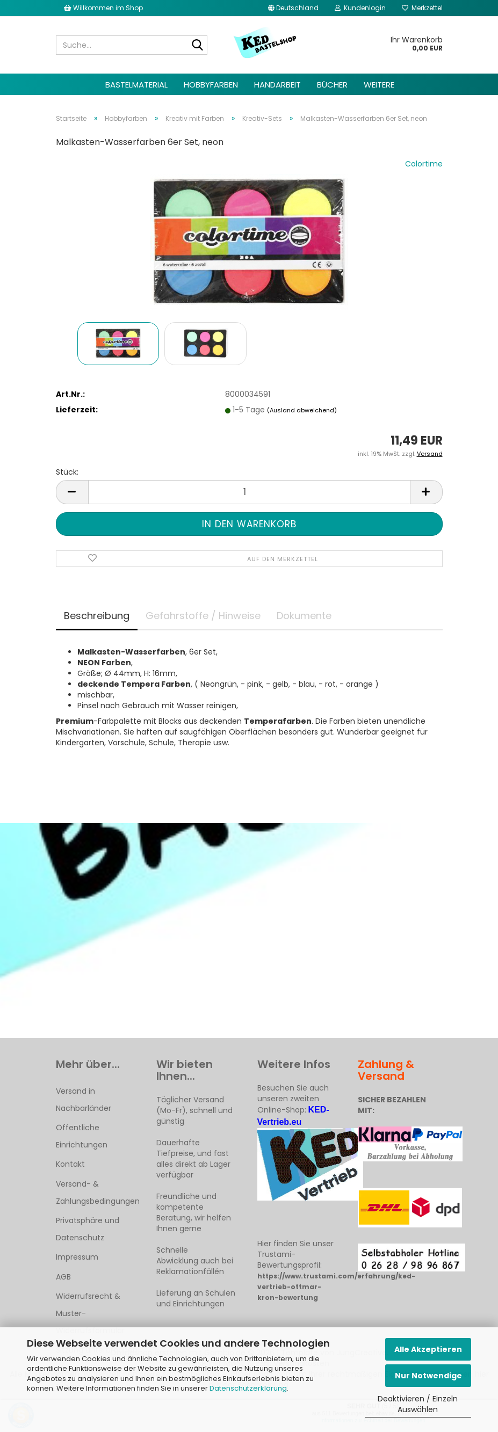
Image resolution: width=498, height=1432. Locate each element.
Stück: (67, 472)
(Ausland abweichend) (302, 410)
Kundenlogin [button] (360, 7)
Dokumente (304, 615)
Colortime (424, 163)
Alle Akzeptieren (428, 1349)
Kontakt (70, 1164)
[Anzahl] (249, 492)
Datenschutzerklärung (248, 1388)
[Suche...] (197, 45)
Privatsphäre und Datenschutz (87, 1229)
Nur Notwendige (428, 1375)
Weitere (379, 84)
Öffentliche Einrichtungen (81, 1136)
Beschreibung (96, 615)
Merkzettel (422, 7)
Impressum (77, 1257)
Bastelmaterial (136, 84)
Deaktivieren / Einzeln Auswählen (418, 1404)
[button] (293, 8)
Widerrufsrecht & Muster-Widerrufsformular (90, 1313)
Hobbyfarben (211, 84)
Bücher (332, 84)
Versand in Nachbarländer (83, 1100)
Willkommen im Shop (103, 7)
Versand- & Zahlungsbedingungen (98, 1192)
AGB (63, 1276)
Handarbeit (277, 84)
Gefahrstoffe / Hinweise (203, 615)
